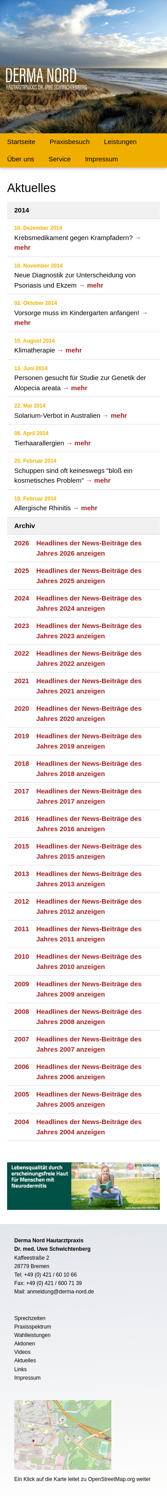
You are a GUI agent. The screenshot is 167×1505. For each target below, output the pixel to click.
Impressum (101, 159)
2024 (21, 598)
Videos (22, 1352)
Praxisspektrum (32, 1327)
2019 (21, 736)
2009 (21, 984)
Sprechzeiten (29, 1318)
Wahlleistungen (32, 1335)
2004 (21, 1121)
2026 (21, 543)
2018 (21, 763)
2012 (21, 901)
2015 (21, 846)
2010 (21, 956)
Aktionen (24, 1344)
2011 (21, 929)
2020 (21, 708)
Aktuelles (25, 1360)
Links (20, 1369)
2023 (21, 625)
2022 (21, 653)
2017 (21, 791)
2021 (21, 680)
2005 (21, 1094)
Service (60, 159)
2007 (21, 1039)
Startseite (21, 141)
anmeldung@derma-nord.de (60, 1292)
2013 (21, 873)
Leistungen (120, 141)
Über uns (20, 159)
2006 (21, 1066)
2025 (21, 570)
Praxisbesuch (69, 141)
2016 (21, 818)
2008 (21, 1011)
